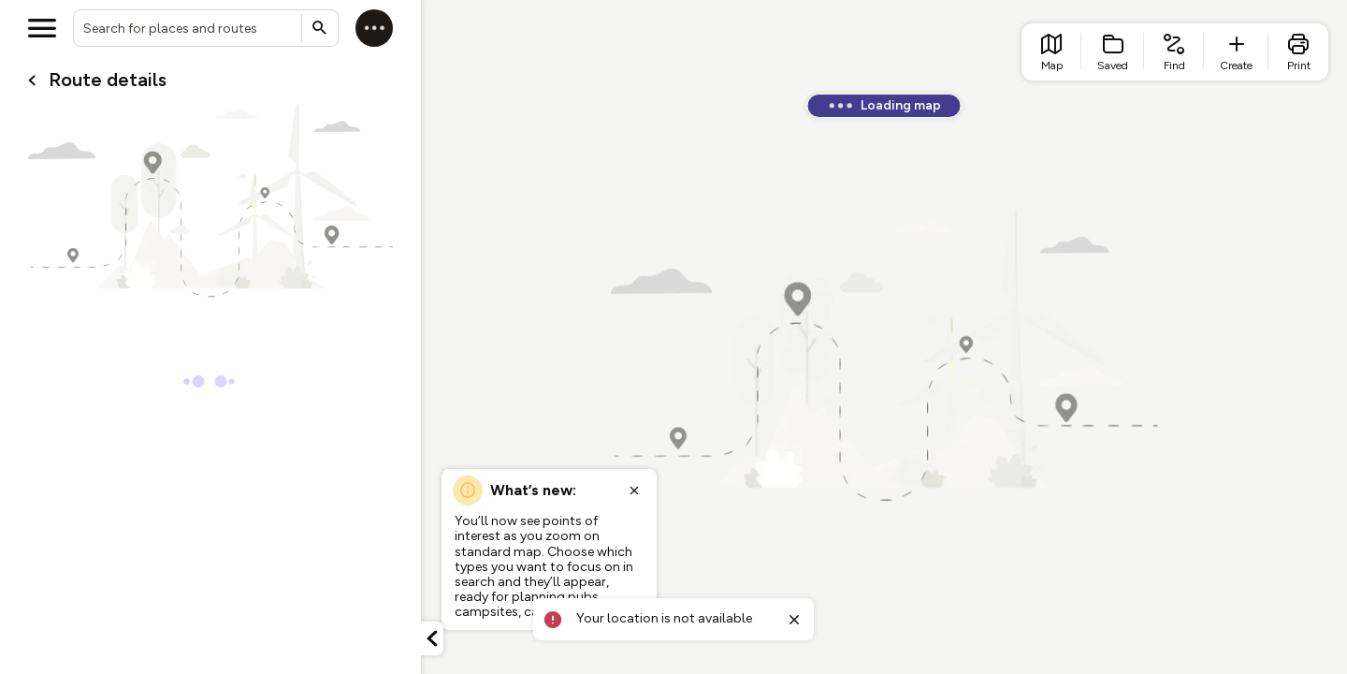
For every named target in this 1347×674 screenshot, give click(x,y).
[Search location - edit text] (206, 28)
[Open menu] (42, 28)
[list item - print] (1298, 52)
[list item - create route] (1236, 52)
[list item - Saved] (1112, 52)
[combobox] (206, 28)
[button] (432, 638)
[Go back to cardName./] (32, 80)
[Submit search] (320, 28)
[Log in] (374, 28)
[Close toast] (794, 619)
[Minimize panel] (432, 638)
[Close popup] (634, 490)
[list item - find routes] (1174, 52)
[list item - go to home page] (1051, 52)
